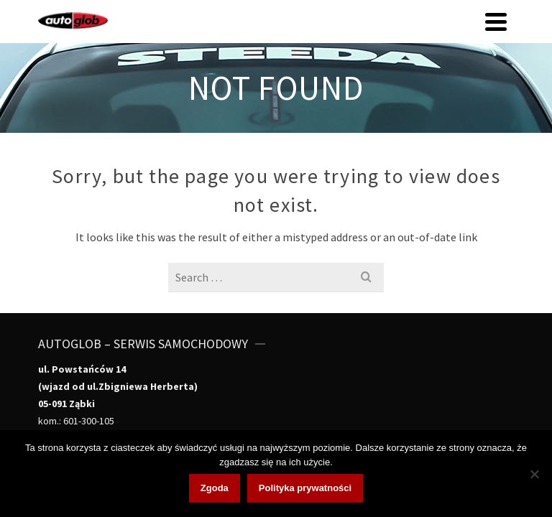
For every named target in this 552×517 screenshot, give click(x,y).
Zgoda (215, 488)
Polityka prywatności (305, 488)
